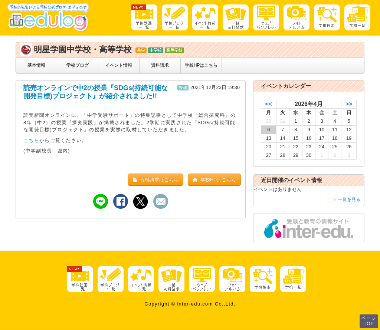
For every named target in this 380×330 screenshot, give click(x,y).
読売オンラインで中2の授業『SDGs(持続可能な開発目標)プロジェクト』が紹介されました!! (95, 92)
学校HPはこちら (201, 65)
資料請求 (160, 65)
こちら (31, 140)
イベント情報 (118, 65)
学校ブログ (77, 65)
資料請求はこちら (155, 179)
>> (348, 104)
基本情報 (36, 65)
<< (268, 104)
